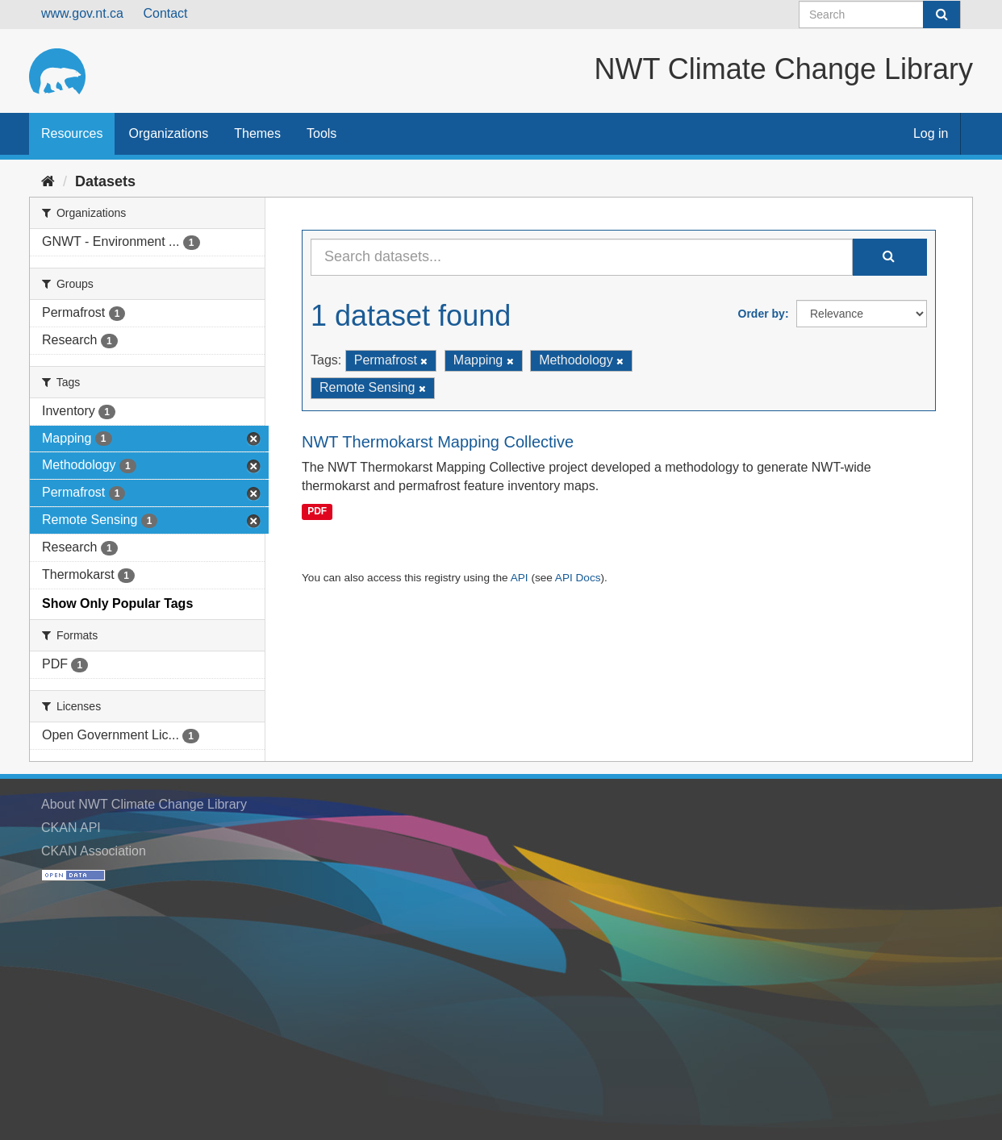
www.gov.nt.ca (82, 13)
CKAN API (71, 827)
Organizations (168, 133)
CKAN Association (93, 851)
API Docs (578, 578)
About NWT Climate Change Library (144, 804)
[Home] (48, 181)
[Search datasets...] (582, 257)
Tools (321, 133)
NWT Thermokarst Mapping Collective (438, 442)
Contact (165, 13)
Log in (931, 133)
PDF (317, 511)
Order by (761, 313)
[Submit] (941, 14)
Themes (257, 133)
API (519, 578)
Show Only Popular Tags (117, 603)
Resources (71, 133)
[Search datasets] (880, 14)
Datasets (105, 181)
